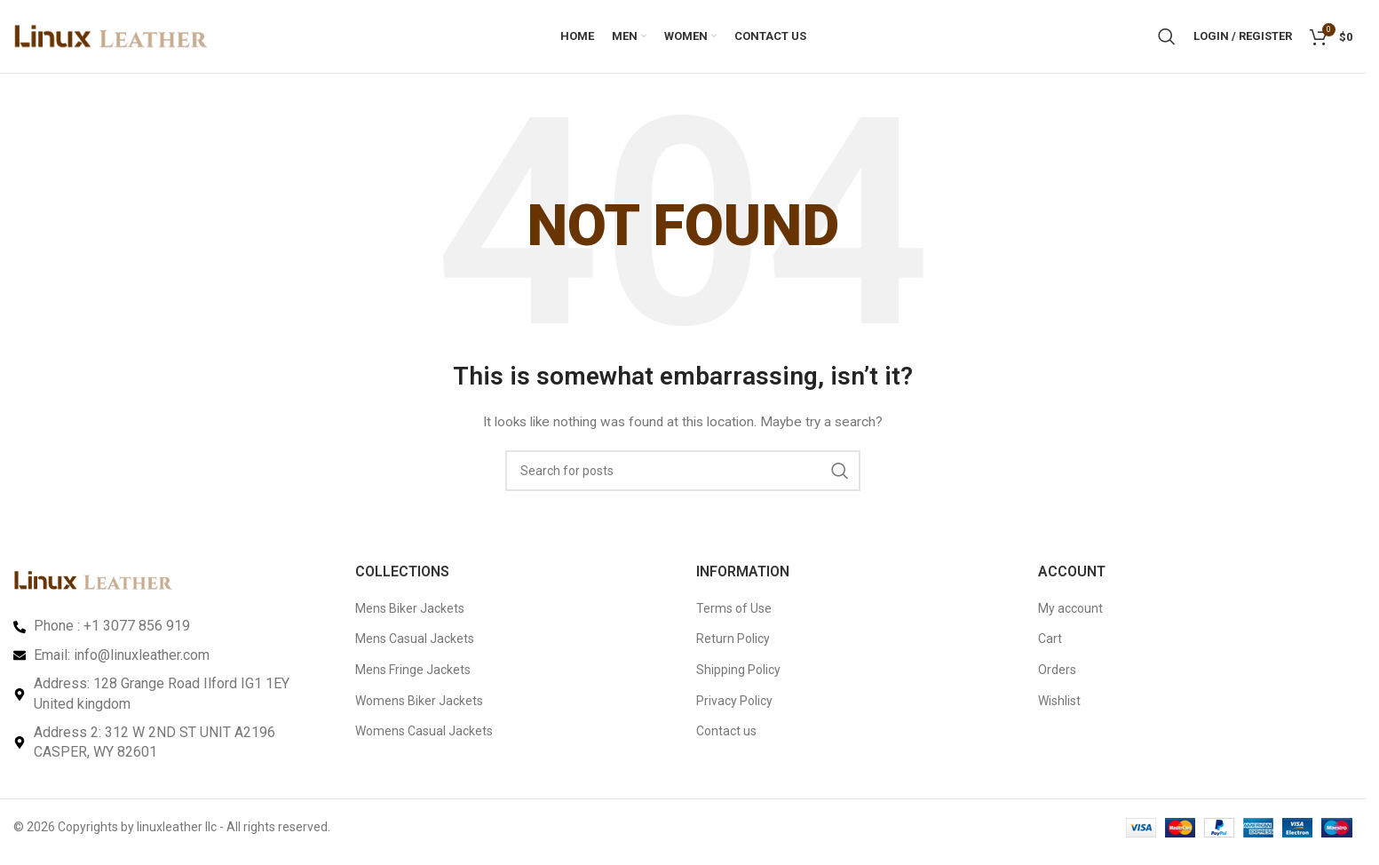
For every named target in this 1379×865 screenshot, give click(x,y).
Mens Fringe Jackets (413, 677)
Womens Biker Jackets (419, 708)
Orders (1057, 677)
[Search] (1167, 40)
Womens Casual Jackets (424, 738)
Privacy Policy (734, 708)
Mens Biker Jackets (409, 615)
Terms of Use (734, 615)
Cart (1050, 646)
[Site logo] (111, 39)
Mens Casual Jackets (414, 646)
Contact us (726, 738)
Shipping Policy (738, 677)
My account (1070, 615)
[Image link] (93, 587)
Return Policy (733, 646)
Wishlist (1059, 708)
